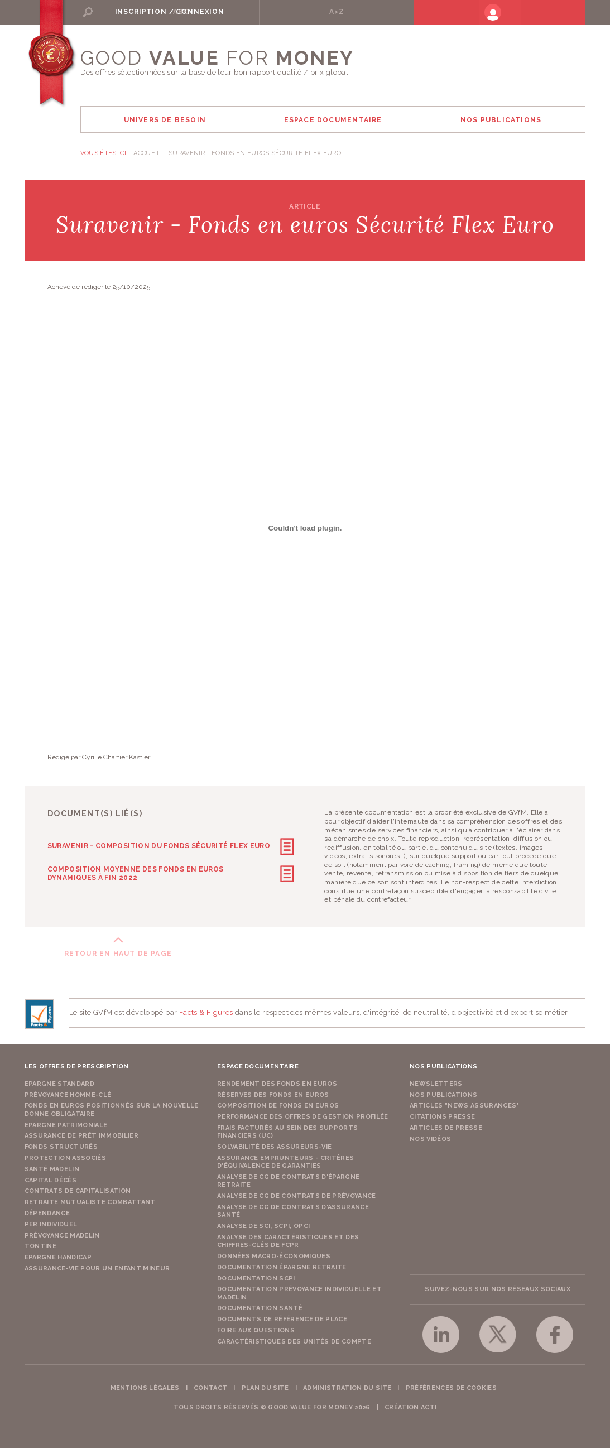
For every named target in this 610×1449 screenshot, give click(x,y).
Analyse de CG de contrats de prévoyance (296, 1196)
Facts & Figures (206, 1013)
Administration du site (347, 1388)
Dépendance (47, 1213)
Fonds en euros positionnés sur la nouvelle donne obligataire (112, 1110)
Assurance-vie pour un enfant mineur (97, 1269)
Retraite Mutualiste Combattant (90, 1202)
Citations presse (442, 1117)
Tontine (40, 1246)
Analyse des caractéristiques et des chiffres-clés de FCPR (288, 1241)
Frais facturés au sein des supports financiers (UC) (287, 1132)
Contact (210, 1388)
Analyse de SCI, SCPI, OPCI (263, 1226)
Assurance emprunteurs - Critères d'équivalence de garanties (285, 1162)
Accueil (147, 153)
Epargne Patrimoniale (66, 1125)
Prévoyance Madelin (62, 1236)
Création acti (410, 1408)
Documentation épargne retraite (282, 1268)
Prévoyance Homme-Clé (68, 1095)
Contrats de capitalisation (78, 1191)
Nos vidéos (430, 1139)
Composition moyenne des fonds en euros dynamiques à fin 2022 (161, 873)
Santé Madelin (52, 1169)
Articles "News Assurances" (465, 1106)
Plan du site (265, 1388)
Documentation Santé (259, 1308)
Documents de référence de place (282, 1319)
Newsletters (436, 1084)
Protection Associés (65, 1158)
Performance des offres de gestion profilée (302, 1117)
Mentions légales (145, 1388)
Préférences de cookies (451, 1388)
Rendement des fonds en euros (277, 1084)
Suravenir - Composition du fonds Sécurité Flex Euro (158, 846)
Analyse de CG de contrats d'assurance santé (293, 1211)
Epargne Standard (59, 1084)
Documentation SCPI (256, 1279)
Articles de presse (446, 1128)
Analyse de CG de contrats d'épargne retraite (288, 1181)
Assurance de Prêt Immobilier (81, 1136)
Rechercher (121, 12)
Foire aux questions (256, 1331)
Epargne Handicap (58, 1258)
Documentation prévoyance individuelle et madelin (299, 1293)
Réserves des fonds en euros (273, 1095)
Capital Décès (50, 1181)
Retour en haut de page (118, 954)
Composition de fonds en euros (278, 1106)
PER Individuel (51, 1225)
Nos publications (443, 1095)
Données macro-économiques (273, 1256)
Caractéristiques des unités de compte (294, 1342)
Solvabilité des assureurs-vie (274, 1147)
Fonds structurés (61, 1147)
